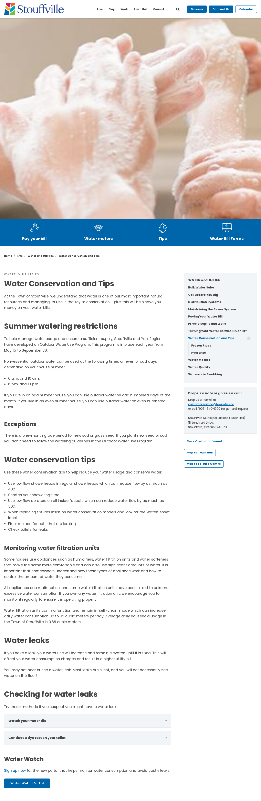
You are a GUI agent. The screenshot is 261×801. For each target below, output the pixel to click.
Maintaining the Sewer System (212, 309)
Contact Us (221, 9)
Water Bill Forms (227, 238)
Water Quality (199, 367)
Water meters (98, 238)
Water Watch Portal (27, 783)
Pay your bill (34, 238)
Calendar (246, 9)
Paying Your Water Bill (205, 316)
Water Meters (199, 360)
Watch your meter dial (87, 720)
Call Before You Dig (203, 295)
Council (159, 9)
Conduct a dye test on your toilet (87, 737)
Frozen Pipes (201, 345)
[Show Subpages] (249, 338)
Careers (197, 9)
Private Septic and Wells (207, 324)
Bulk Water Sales (201, 287)
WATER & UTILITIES (204, 279)
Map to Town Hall (200, 452)
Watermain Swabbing (205, 374)
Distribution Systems (204, 302)
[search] (178, 9)
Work (125, 9)
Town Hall (141, 9)
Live (101, 9)
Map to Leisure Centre (204, 464)
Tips (162, 238)
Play (112, 9)
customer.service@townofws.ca (211, 404)
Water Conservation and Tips (211, 338)
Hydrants (198, 353)
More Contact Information (207, 441)
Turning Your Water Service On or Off (217, 331)
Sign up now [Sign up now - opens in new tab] (15, 770)
